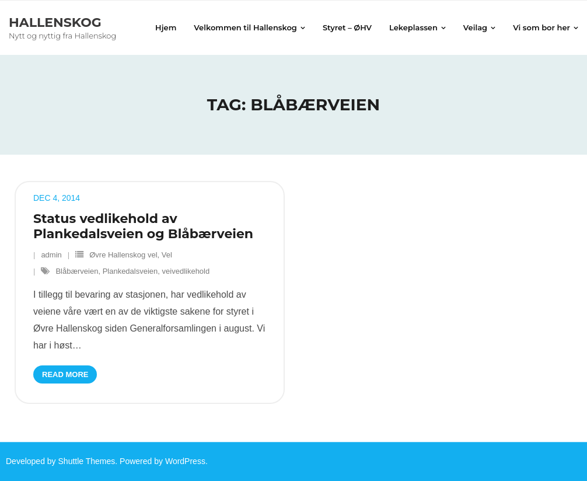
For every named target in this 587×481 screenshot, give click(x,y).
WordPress (185, 461)
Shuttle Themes (87, 461)
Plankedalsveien (130, 271)
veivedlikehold (186, 271)
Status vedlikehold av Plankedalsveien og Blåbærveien (143, 226)
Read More (65, 374)
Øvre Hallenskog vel (123, 254)
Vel (167, 254)
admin (51, 254)
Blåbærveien (76, 271)
